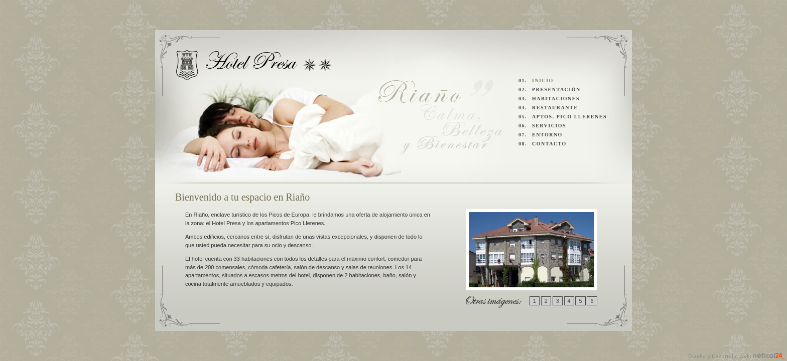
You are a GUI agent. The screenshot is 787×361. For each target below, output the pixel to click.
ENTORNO (547, 134)
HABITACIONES (556, 98)
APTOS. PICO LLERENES (569, 116)
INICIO (543, 80)
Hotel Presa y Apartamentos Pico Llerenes (254, 65)
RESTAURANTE (555, 107)
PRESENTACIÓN (556, 89)
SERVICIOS (549, 125)
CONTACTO (549, 143)
